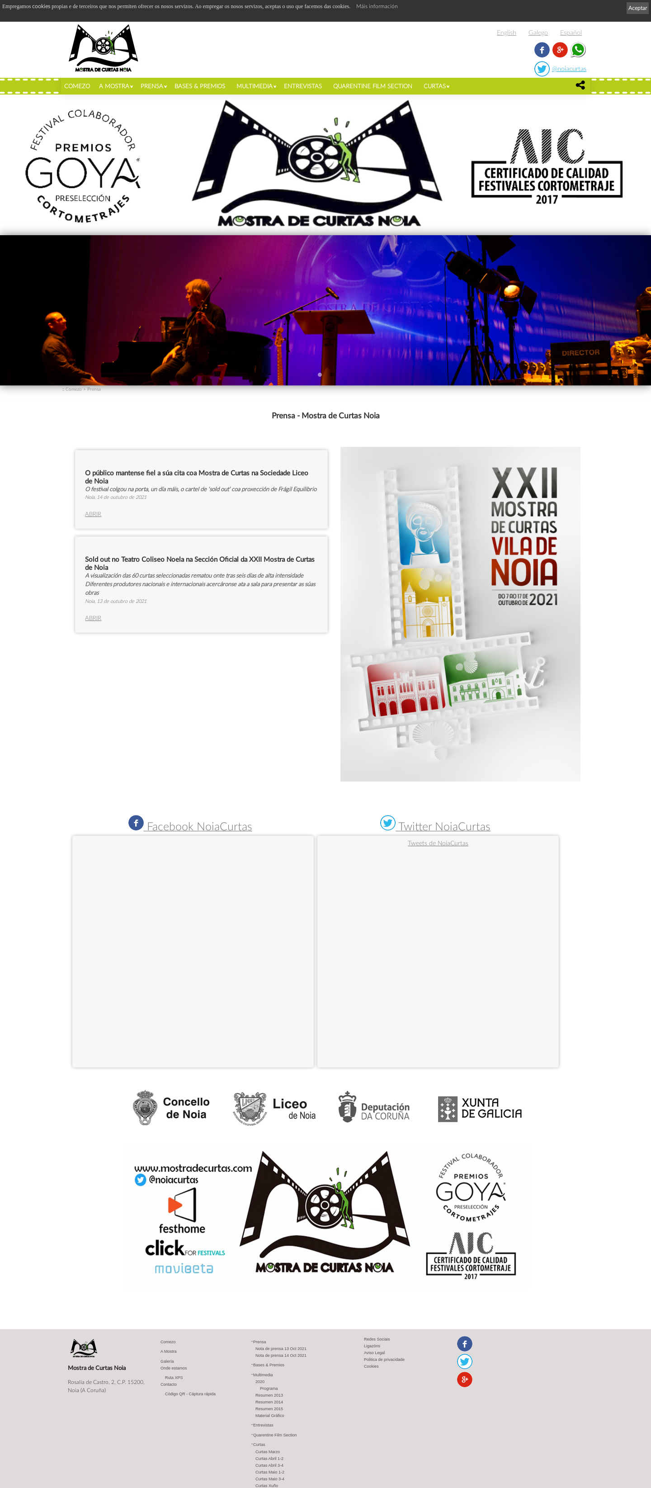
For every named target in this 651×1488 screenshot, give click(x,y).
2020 (259, 1382)
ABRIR (93, 513)
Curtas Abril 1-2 (269, 1459)
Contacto (168, 1385)
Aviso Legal (374, 1353)
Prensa (152, 86)
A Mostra (114, 86)
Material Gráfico (269, 1416)
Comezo (77, 86)
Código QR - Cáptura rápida (190, 1394)
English (506, 32)
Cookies (371, 1367)
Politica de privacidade (384, 1360)
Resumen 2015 (269, 1409)
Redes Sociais (377, 1339)
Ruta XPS (174, 1378)
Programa (269, 1389)
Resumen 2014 (269, 1402)
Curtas (435, 86)
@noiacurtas (569, 68)
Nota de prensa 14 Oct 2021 (281, 1356)
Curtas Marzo (267, 1452)
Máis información (377, 6)
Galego (538, 32)
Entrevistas (303, 86)
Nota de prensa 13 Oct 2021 (281, 1349)
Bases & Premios (200, 86)
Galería (167, 1362)
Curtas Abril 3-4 (269, 1466)
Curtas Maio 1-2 (269, 1472)
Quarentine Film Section (372, 86)
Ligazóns (372, 1346)
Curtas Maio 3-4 (269, 1479)
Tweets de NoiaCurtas (438, 843)
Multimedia (254, 86)
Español (571, 32)
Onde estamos (173, 1368)
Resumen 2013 (269, 1395)
